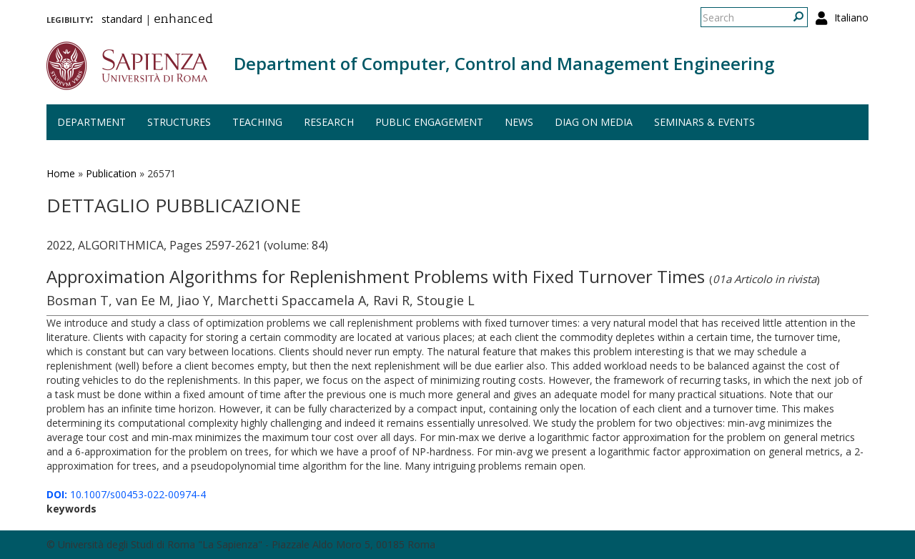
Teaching (257, 122)
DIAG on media (594, 122)
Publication (111, 173)
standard (122, 19)
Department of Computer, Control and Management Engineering (504, 63)
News (519, 122)
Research (329, 122)
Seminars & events (704, 122)
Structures (179, 122)
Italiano (851, 17)
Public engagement (429, 122)
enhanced (183, 20)
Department (91, 122)
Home (60, 173)
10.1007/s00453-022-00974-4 (126, 494)
